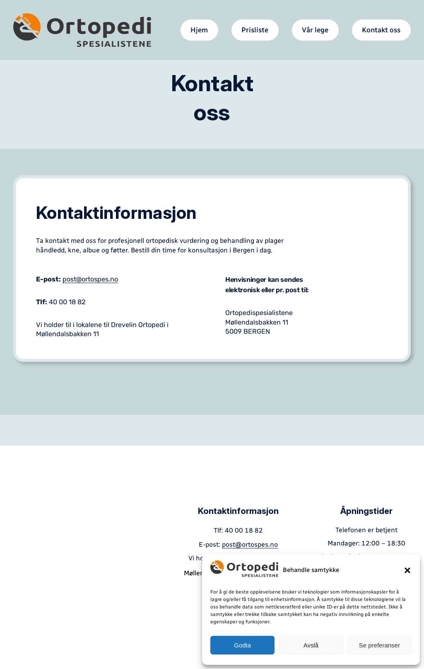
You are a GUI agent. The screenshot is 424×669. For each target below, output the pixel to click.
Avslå (311, 645)
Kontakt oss (381, 30)
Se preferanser (379, 645)
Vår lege (315, 30)
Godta (242, 645)
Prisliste (254, 30)
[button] (407, 570)
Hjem (199, 30)
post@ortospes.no (90, 279)
